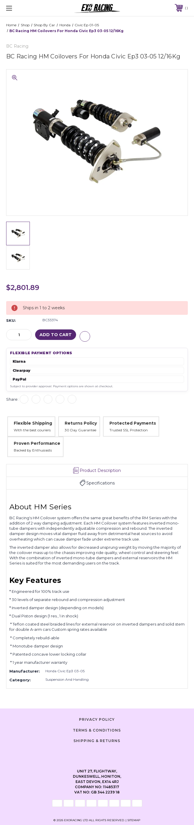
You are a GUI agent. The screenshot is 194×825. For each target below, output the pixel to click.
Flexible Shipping (33, 423)
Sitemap (133, 820)
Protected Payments (132, 423)
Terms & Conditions (97, 730)
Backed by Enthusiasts (33, 450)
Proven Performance (37, 443)
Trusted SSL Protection (128, 430)
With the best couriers (32, 430)
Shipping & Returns (96, 741)
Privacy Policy (97, 719)
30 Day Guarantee (80, 430)
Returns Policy (81, 423)
